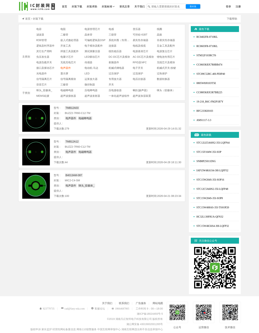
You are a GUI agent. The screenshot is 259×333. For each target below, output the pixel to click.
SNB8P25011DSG (206, 161)
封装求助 (92, 6)
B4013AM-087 (74, 175)
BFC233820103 (205, 111)
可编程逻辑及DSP (95, 40)
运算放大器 (91, 79)
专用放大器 (115, 79)
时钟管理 (41, 40)
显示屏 (64, 73)
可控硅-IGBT (140, 34)
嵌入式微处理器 (69, 40)
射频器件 (114, 62)
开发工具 (65, 45)
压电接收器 (115, 90)
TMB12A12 (72, 141)
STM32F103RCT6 (206, 55)
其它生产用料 (44, 51)
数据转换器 (163, 79)
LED (87, 73)
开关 (111, 84)
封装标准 (107, 6)
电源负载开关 (44, 62)
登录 (228, 6)
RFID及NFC (140, 62)
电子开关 (138, 67)
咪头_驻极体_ (44, 90)
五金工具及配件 (166, 45)
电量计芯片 (66, 56)
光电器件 (41, 73)
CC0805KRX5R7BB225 (209, 92)
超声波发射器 (92, 95)
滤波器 (40, 34)
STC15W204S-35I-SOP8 (210, 198)
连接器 (112, 45)
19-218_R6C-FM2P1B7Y (210, 101)
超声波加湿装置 (142, 95)
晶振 (159, 34)
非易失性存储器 (166, 40)
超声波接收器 (68, 95)
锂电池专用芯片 (166, 56)
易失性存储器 (140, 40)
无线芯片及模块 (166, 62)
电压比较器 (139, 79)
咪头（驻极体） (166, 90)
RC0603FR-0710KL (207, 46)
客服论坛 (100, 308)
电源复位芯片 (164, 51)
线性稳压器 (115, 51)
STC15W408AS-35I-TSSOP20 (213, 207)
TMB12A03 (72, 107)
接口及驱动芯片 (45, 67)
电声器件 (65, 67)
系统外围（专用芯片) (121, 40)
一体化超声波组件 (119, 95)
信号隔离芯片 (44, 79)
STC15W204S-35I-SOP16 (210, 179)
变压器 (137, 29)
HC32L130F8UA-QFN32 (210, 216)
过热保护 (162, 73)
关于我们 (139, 6)
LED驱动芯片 (92, 56)
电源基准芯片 (140, 51)
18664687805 (122, 308)
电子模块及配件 (94, 45)
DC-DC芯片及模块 (119, 56)
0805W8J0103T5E (206, 83)
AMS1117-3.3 (204, 120)
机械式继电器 (116, 67)
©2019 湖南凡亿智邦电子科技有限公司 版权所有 (135, 318)
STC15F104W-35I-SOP (209, 152)
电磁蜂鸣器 (66, 90)
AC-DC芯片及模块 (143, 56)
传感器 (88, 62)
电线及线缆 (139, 45)
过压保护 (114, 73)
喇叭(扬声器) (140, 90)
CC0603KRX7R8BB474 (209, 64)
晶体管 (88, 34)
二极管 (64, 34)
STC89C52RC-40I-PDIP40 (211, 74)
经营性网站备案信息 (64, 329)
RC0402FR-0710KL (207, 37)
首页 (64, 6)
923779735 (49, 308)
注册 (238, 6)
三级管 (112, 34)
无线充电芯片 (68, 62)
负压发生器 (42, 56)
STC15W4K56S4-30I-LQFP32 (213, 226)
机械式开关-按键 (166, 67)
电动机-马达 (91, 67)
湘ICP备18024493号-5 (150, 313)
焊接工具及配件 (69, 51)
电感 (111, 29)
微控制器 (90, 84)
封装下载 (77, 6)
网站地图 (158, 303)
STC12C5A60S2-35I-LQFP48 (212, 189)
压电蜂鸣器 (91, 90)
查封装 (193, 6)
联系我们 (124, 303)
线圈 (159, 29)
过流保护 (138, 73)
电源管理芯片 (92, 29)
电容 (39, 29)
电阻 (63, 29)
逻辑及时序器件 (45, 45)
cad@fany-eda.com (75, 308)
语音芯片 (41, 84)
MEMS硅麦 (42, 95)
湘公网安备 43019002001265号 (144, 324)
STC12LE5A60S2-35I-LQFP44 (213, 142)
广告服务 (141, 303)
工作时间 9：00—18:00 (149, 308)
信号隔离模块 (68, 79)
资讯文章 (124, 6)
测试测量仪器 (92, 51)
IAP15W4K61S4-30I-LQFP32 (212, 170)
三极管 (64, 84)
